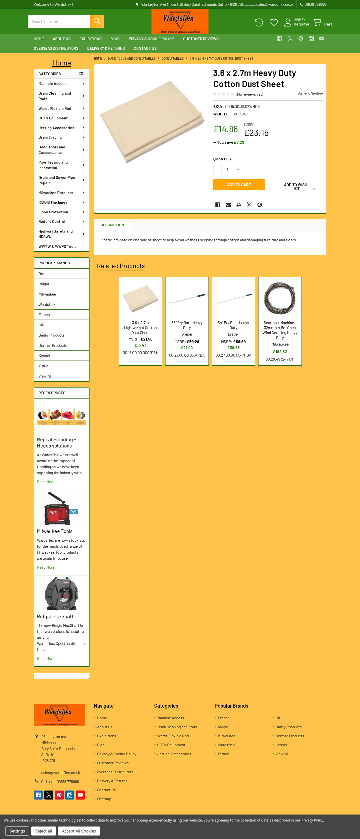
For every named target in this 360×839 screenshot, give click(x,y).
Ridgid (43, 288)
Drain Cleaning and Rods (61, 100)
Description (112, 226)
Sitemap (104, 803)
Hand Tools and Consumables (61, 154)
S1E (41, 329)
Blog (115, 43)
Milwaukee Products (61, 197)
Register (296, 26)
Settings (17, 831)
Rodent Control (61, 226)
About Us (61, 43)
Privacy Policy (312, 820)
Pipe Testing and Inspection (61, 169)
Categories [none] (49, 78)
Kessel (44, 360)
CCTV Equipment (61, 122)
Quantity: (223, 163)
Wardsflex (47, 308)
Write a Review (310, 98)
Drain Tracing (61, 141)
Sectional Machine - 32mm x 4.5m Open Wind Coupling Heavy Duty (279, 331)
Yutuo (43, 370)
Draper (44, 278)
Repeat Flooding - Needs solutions (56, 447)
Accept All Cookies (79, 831)
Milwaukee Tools (54, 535)
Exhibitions (91, 43)
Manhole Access (61, 88)
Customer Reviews (200, 43)
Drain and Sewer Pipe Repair (61, 185)
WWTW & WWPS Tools (57, 251)
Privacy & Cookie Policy (151, 43)
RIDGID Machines (61, 206)
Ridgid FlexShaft (55, 621)
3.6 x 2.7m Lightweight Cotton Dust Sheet (140, 329)
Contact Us (145, 52)
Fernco (44, 319)
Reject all (43, 831)
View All (45, 380)
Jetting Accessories (61, 132)
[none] (152, 127)
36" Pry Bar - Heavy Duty (187, 326)
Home (39, 43)
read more (45, 486)
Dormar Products (52, 349)
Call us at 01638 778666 (60, 786)
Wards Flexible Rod (61, 113)
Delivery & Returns (106, 52)
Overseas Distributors (56, 52)
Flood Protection (61, 216)
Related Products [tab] (121, 267)
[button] (62, 67)
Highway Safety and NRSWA (61, 238)
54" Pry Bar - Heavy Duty (233, 326)
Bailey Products (51, 339)
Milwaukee (47, 298)
